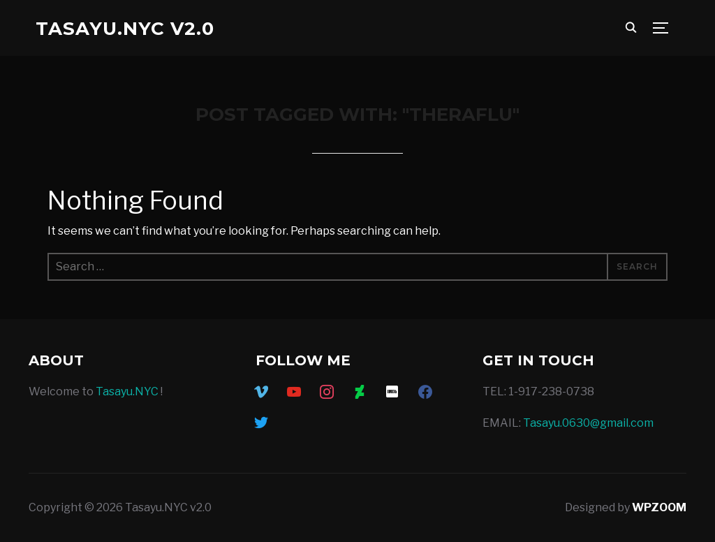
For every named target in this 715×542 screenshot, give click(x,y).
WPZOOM (659, 507)
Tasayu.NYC (127, 391)
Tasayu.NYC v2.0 (125, 28)
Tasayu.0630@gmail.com (588, 423)
